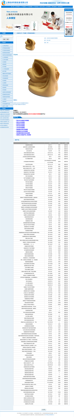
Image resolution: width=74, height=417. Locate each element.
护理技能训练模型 (6, 48)
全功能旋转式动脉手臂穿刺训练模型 (29, 205)
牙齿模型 (4, 89)
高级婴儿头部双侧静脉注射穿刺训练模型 (29, 207)
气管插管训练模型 (6, 50)
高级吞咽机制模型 (29, 218)
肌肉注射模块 (29, 357)
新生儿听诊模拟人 (29, 279)
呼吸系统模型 (5, 85)
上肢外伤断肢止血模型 (29, 267)
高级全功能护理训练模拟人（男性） (29, 351)
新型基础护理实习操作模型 (29, 174)
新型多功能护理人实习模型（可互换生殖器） (29, 339)
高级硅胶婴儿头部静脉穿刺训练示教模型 (29, 341)
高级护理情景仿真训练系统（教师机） (29, 308)
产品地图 (30, 6)
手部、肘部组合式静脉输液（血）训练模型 (29, 259)
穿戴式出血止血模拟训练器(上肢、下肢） (29, 322)
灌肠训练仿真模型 (29, 252)
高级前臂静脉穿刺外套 (29, 217)
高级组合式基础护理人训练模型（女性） (29, 345)
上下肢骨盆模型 (6, 68)
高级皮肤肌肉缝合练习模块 (29, 400)
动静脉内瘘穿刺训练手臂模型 (29, 376)
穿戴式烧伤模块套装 (29, 314)
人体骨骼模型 (5, 57)
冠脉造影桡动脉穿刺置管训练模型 (29, 378)
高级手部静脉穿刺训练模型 (29, 199)
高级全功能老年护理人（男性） (29, 166)
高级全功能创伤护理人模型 (29, 343)
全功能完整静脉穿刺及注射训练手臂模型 (29, 201)
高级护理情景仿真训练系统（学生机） (29, 306)
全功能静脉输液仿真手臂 (29, 273)
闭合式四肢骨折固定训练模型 (29, 312)
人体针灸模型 (5, 59)
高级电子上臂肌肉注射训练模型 (29, 242)
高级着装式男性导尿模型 (29, 294)
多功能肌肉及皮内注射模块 (29, 401)
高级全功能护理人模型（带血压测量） (29, 271)
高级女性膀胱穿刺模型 (29, 255)
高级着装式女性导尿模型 (29, 296)
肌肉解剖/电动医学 (6, 94)
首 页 (12, 6)
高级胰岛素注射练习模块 (29, 265)
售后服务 (54, 6)
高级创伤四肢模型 (29, 324)
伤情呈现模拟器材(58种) (29, 320)
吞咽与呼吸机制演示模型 (29, 318)
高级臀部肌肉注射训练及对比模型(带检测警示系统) (29, 232)
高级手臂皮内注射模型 (29, 394)
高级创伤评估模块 (29, 148)
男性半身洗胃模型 (29, 176)
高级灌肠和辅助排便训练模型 (29, 222)
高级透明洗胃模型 (29, 145)
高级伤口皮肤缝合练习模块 (29, 398)
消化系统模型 (5, 75)
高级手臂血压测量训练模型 (29, 213)
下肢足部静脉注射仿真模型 (29, 263)
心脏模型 (4, 82)
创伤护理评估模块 (29, 164)
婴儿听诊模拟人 (29, 281)
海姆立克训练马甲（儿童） (29, 363)
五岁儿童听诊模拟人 (29, 285)
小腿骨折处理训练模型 (29, 355)
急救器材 (4, 101)
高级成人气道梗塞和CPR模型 (29, 275)
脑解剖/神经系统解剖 (7, 73)
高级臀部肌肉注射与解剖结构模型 (29, 236)
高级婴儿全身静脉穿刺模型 (29, 215)
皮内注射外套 (29, 150)
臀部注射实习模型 (29, 238)
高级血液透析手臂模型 (29, 382)
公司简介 (17, 6)
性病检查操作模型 (29, 310)
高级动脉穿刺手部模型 (29, 302)
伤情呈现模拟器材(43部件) (29, 154)
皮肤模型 (4, 87)
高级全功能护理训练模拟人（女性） (29, 349)
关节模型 (4, 66)
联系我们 (60, 6)
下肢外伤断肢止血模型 (29, 269)
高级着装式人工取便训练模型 (29, 257)
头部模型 (4, 80)
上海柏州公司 (19, 33)
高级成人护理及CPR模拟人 (29, 304)
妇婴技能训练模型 (6, 52)
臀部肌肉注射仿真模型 (29, 388)
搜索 (4, 39)
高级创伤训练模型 (29, 193)
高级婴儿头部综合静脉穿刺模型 (29, 211)
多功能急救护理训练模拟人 (29, 161)
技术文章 (42, 6)
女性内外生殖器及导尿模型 (29, 191)
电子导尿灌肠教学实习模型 (29, 178)
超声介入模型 (5, 106)
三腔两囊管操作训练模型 (29, 326)
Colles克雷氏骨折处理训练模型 (29, 329)
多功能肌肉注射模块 (29, 396)
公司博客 (48, 6)
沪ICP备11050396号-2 (49, 414)
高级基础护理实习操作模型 (29, 170)
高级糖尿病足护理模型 (29, 298)
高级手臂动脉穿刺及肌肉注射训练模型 (29, 203)
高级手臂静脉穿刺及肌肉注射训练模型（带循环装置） (29, 335)
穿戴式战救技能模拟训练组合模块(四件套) (29, 390)
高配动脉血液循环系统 (29, 374)
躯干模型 (4, 71)
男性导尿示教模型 (29, 181)
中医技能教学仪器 (6, 103)
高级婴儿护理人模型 (29, 403)
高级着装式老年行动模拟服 (29, 291)
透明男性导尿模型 (29, 185)
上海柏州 (4, 99)
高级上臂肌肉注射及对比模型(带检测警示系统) (29, 240)
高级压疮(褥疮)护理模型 (29, 228)
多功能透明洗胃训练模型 (29, 250)
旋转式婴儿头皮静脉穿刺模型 (29, 147)
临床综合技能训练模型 (7, 55)
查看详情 (66, 145)
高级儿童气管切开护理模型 (29, 224)
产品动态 (36, 6)
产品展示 (23, 6)
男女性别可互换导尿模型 (29, 180)
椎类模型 (4, 64)
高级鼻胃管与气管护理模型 (29, 172)
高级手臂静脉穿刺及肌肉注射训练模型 (29, 333)
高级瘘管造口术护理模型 (29, 226)
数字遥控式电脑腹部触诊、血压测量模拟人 (29, 277)
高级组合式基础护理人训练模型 (29, 347)
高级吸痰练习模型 (29, 220)
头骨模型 (4, 62)
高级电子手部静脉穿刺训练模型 (29, 300)
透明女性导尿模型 (29, 187)
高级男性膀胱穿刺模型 (29, 254)
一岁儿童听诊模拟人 (29, 283)
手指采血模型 (29, 353)
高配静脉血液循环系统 (29, 372)
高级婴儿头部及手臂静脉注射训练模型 (29, 209)
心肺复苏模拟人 (6, 45)
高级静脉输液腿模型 (29, 261)
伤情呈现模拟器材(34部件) (29, 152)
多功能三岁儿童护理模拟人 (29, 292)
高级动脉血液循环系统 (29, 368)
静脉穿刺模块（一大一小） (29, 244)
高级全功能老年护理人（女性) (29, 168)
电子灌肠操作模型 (29, 158)
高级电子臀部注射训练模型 (29, 234)
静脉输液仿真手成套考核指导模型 (29, 327)
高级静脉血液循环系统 (29, 370)
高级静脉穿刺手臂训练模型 (29, 331)
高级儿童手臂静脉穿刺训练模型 (29, 359)
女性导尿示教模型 (29, 183)
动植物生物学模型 (6, 96)
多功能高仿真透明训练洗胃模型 (29, 156)
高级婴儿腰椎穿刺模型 (29, 289)
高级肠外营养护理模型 (29, 246)
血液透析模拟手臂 (29, 380)
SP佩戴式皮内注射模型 (29, 361)
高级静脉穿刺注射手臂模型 (29, 366)
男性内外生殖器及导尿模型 (29, 189)
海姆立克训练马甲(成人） (29, 364)
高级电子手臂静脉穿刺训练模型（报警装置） (29, 197)
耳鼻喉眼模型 (5, 78)
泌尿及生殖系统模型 (7, 92)
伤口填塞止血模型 (29, 316)
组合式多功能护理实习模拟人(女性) (29, 384)
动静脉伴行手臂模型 (29, 386)
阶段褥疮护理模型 (29, 230)
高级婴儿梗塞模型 (29, 195)
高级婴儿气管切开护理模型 (29, 287)
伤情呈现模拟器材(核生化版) (29, 392)
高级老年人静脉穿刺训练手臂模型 (29, 337)
